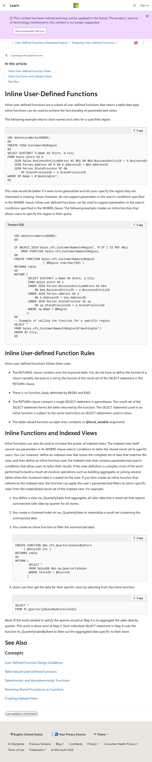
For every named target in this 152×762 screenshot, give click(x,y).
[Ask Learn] (136, 43)
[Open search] (135, 5)
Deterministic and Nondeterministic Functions (37, 680)
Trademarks (36, 750)
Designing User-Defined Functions (93, 42)
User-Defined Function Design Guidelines (34, 662)
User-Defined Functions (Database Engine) (41, 42)
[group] (76, 159)
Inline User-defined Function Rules (29, 71)
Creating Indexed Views (21, 698)
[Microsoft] (76, 5)
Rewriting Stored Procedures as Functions (34, 689)
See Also (13, 81)
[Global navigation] (4, 5)
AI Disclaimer (16, 744)
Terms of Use (16, 750)
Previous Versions (40, 744)
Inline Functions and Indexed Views (30, 76)
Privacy (91, 744)
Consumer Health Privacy (119, 744)
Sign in (144, 5)
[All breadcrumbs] (8, 43)
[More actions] (143, 43)
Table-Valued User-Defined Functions (31, 671)
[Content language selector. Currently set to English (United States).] (26, 734)
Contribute (75, 744)
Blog (58, 744)
